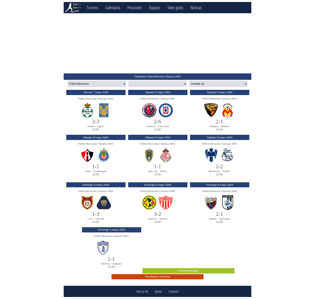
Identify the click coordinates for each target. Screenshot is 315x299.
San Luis (153, 171)
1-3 (95, 214)
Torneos (92, 7)
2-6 (157, 122)
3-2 (157, 214)
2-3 (95, 122)
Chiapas (214, 126)
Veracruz (150, 126)
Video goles (175, 7)
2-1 (219, 122)
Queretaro (224, 218)
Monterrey (214, 171)
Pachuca (105, 263)
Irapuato (116, 263)
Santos (91, 126)
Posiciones (134, 7)
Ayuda (158, 291)
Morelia (225, 126)
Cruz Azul (163, 126)
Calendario (112, 7)
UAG (90, 218)
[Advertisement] (157, 43)
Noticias (196, 7)
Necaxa (163, 218)
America (152, 218)
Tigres (100, 126)
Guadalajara (99, 171)
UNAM (100, 218)
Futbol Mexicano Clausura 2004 (95, 98)
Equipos (154, 7)
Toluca (163, 171)
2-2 (219, 166)
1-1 (95, 166)
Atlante (213, 218)
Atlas (88, 171)
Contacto (173, 291)
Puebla (226, 171)
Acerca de (142, 291)
